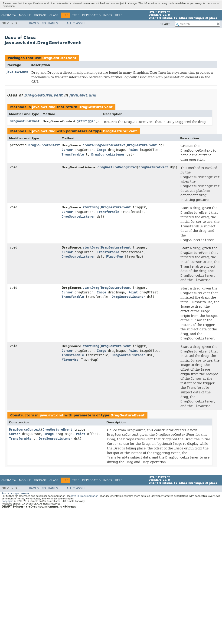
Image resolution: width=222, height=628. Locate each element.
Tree (75, 15)
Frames (33, 23)
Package (40, 15)
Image (101, 150)
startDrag (90, 207)
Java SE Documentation (84, 496)
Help (118, 15)
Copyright (7, 501)
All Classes (76, 23)
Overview (8, 15)
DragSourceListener (108, 154)
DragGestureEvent (59, 58)
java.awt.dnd (17, 71)
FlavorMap (114, 257)
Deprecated (91, 15)
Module (25, 15)
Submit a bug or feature (15, 493)
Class (54, 15)
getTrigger (86, 121)
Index (107, 15)
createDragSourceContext (103, 145)
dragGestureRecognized (117, 167)
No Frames (50, 23)
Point (133, 150)
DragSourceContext (44, 145)
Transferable (73, 154)
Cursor (67, 150)
